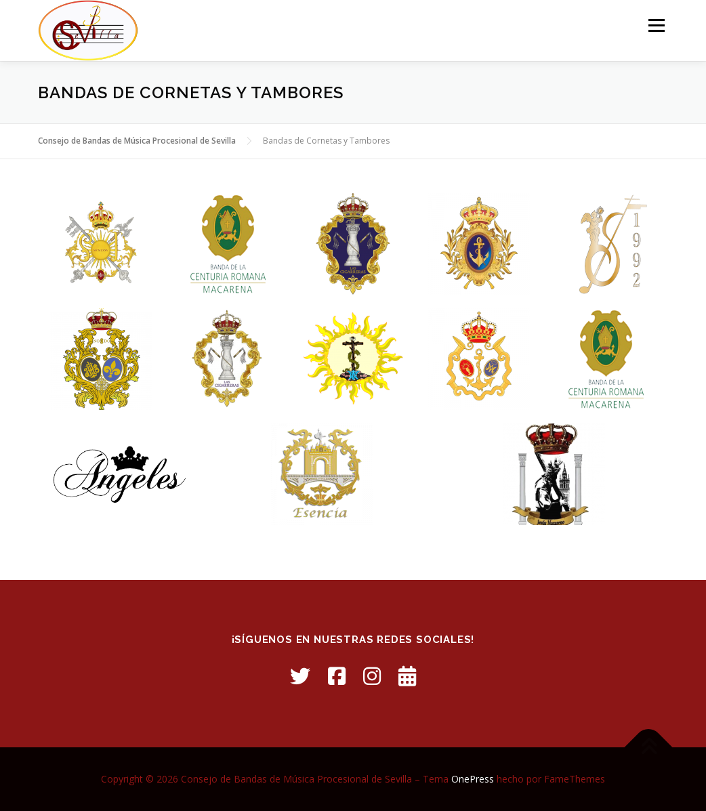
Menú (656, 25)
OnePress (472, 778)
